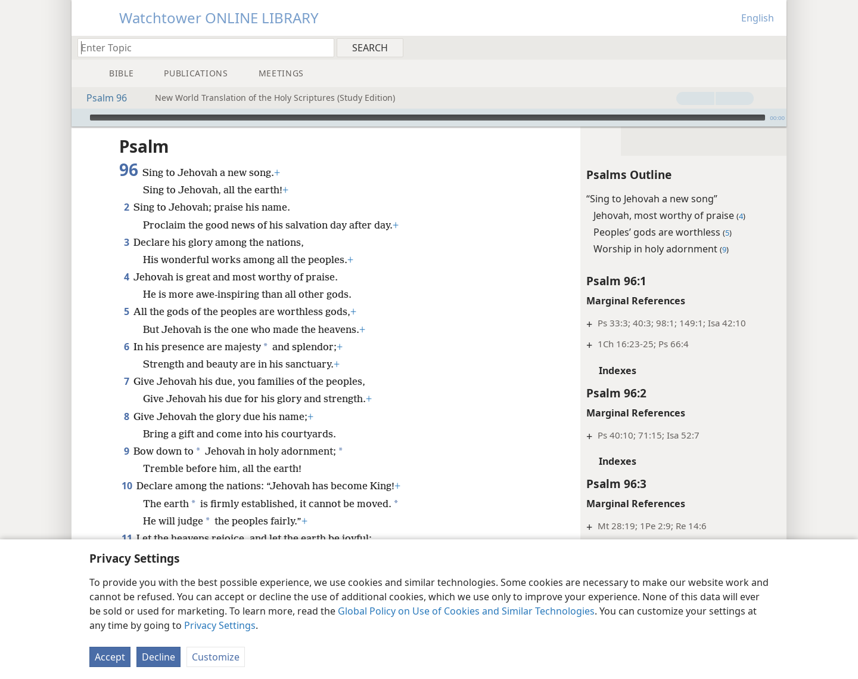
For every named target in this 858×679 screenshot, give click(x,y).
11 (126, 538)
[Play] (79, 117)
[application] (429, 117)
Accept (110, 656)
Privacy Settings (220, 625)
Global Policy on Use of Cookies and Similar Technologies (466, 611)
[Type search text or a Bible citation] (200, 47)
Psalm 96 (100, 97)
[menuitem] (773, 47)
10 (126, 485)
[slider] (427, 118)
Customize (216, 656)
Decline (158, 656)
